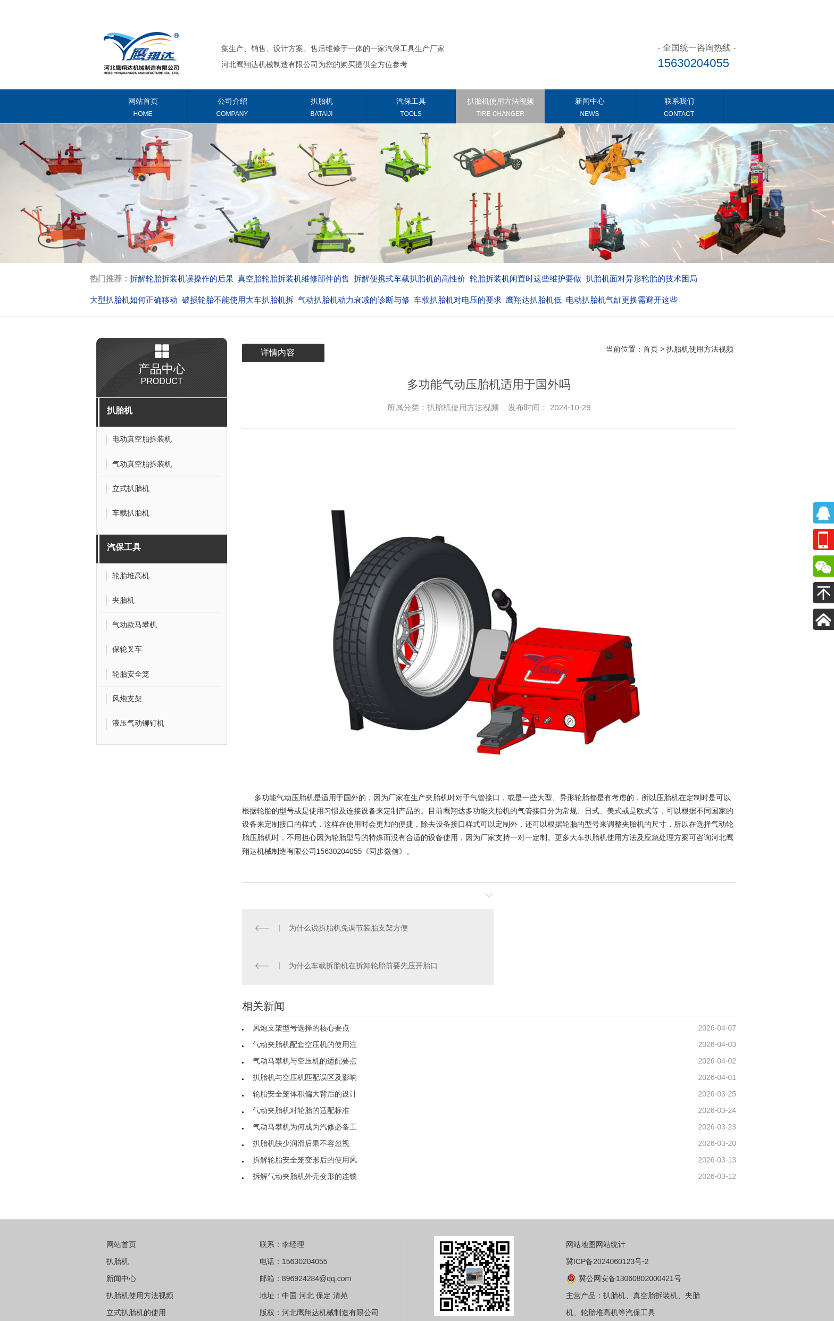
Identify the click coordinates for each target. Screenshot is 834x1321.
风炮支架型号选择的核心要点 (301, 990)
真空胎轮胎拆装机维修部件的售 (293, 278)
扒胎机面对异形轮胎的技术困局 (641, 278)
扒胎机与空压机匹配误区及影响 (305, 1039)
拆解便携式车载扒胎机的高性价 (409, 278)
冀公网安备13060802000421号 (623, 1240)
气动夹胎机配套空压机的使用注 (305, 1006)
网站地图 (581, 1206)
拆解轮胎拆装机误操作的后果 (181, 278)
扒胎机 (321, 109)
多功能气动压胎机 (284, 797)
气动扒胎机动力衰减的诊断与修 (354, 299)
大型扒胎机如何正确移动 (134, 299)
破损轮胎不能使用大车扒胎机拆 (238, 299)
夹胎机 (499, 811)
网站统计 (611, 1206)
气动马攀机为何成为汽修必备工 (305, 1089)
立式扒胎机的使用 (136, 1274)
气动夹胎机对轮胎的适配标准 (301, 1072)
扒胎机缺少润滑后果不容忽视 (301, 1105)
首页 (650, 349)
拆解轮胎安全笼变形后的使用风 (305, 1122)
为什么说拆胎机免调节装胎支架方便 (350, 928)
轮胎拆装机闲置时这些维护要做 (525, 278)
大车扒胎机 (588, 837)
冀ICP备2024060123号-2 (607, 1223)
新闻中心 (589, 109)
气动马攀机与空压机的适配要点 (305, 1023)
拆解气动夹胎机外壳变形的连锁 (305, 1138)
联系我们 (679, 109)
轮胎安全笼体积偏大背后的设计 (305, 1056)
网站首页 (142, 109)
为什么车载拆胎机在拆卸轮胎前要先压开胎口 (612, 928)
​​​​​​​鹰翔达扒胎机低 (534, 299)
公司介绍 (232, 109)
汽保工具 (410, 109)
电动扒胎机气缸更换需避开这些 (622, 299)
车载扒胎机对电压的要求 (458, 299)
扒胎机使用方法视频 (500, 109)
